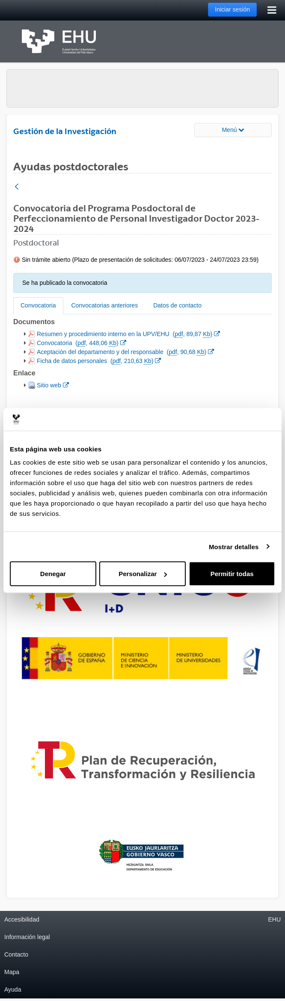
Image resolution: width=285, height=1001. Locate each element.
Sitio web (52, 384)
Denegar (53, 573)
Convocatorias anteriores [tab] (104, 305)
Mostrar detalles (234, 546)
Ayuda (12, 989)
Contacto (16, 954)
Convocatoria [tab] (38, 305)
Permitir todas (232, 573)
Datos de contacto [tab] (177, 305)
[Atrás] (16, 187)
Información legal (27, 937)
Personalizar (143, 573)
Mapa (11, 972)
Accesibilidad (21, 919)
